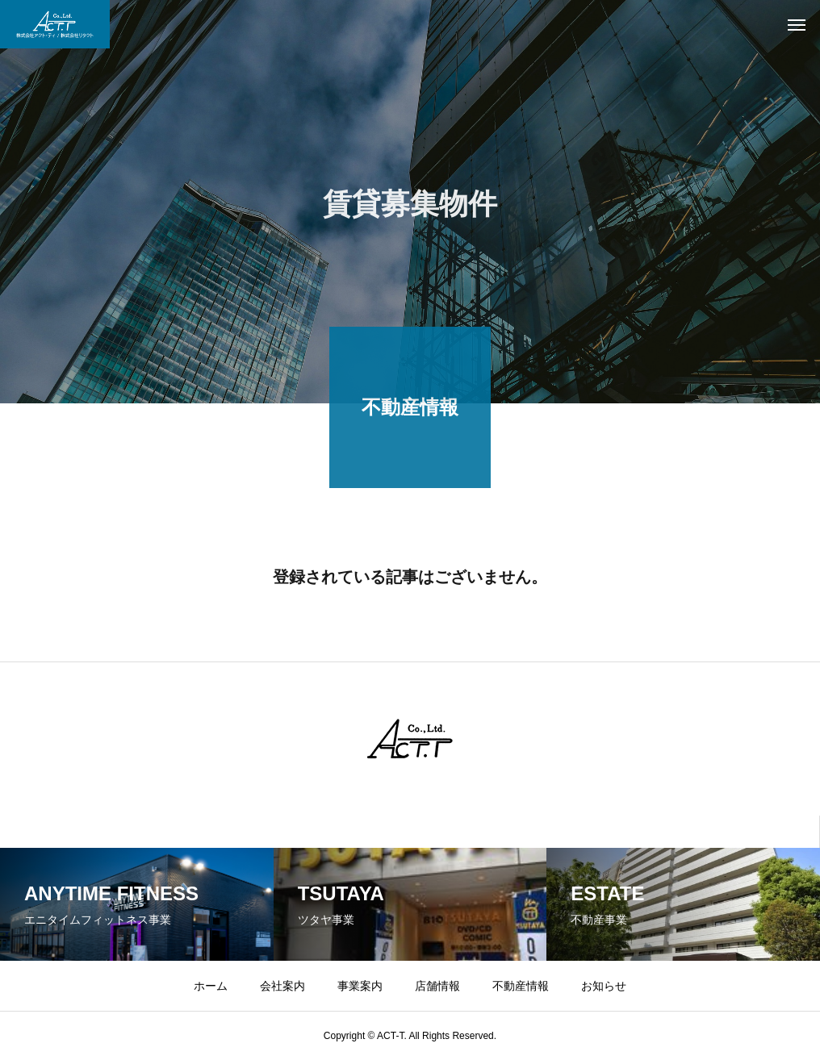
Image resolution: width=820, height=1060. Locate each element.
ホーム (211, 985)
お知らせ (603, 985)
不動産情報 (520, 985)
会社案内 (282, 985)
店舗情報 (437, 985)
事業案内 (360, 985)
